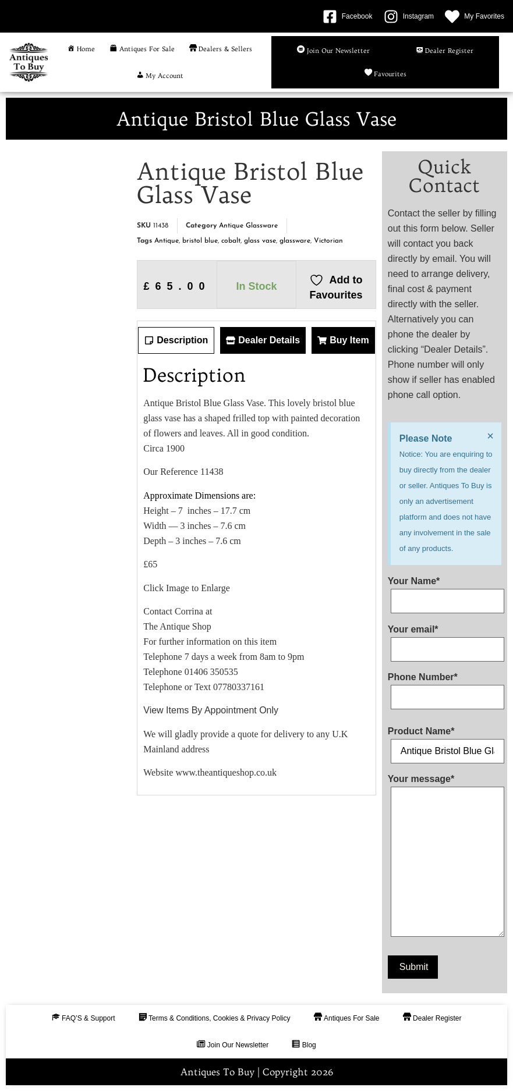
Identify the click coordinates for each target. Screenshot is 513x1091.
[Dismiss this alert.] (490, 435)
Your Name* (444, 591)
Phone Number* (444, 687)
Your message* (444, 857)
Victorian (328, 240)
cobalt (230, 240)
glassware (295, 240)
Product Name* (444, 741)
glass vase (260, 240)
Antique (166, 240)
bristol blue (200, 240)
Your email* (444, 639)
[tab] (176, 340)
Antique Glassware (248, 225)
